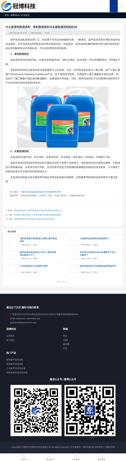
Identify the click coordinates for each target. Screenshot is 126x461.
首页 (6, 15)
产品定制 (76, 457)
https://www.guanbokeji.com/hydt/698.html (41, 192)
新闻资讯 (15, 15)
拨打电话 (101, 457)
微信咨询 (50, 457)
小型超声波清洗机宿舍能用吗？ (95, 238)
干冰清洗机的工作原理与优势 (34, 266)
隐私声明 (110, 447)
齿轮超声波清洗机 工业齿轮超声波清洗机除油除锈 (37, 215)
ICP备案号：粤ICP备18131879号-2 (87, 447)
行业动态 (38, 33)
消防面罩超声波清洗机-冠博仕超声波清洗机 (34, 219)
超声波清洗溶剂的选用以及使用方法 (45, 210)
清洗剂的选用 (20, 210)
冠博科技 (43, 195)
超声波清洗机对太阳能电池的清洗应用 (98, 266)
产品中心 (24, 457)
